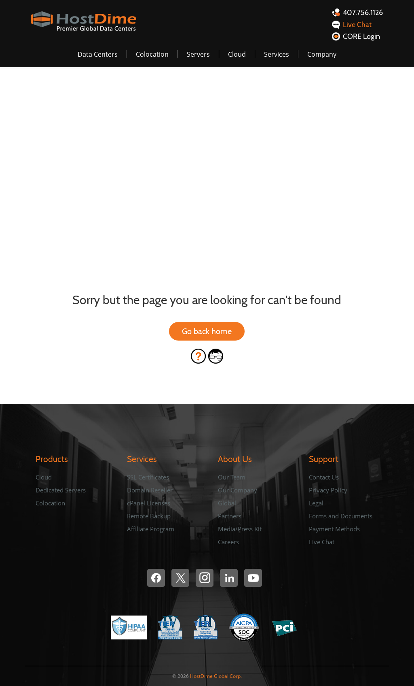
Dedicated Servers (61, 490)
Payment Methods (334, 529)
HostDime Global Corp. (216, 676)
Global (227, 503)
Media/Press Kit (240, 529)
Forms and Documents (340, 516)
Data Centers (98, 54)
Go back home (207, 331)
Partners (229, 516)
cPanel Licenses (148, 503)
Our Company (237, 490)
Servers (198, 54)
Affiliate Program (150, 529)
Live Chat (321, 542)
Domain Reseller (150, 490)
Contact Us (324, 477)
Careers (228, 542)
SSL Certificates (148, 477)
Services (276, 54)
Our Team (231, 477)
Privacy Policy (328, 490)
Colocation (152, 54)
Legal (316, 503)
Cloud (237, 54)
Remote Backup (149, 516)
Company (321, 54)
